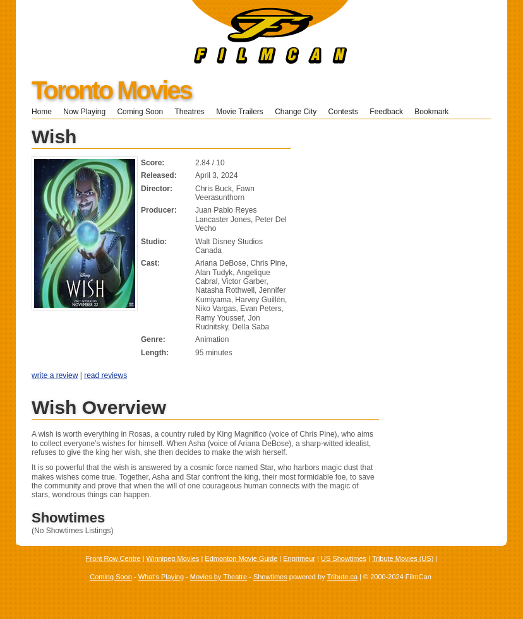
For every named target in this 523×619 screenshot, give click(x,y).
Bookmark (435, 111)
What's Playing (161, 577)
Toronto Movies (111, 90)
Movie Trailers (239, 111)
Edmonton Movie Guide (241, 558)
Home (42, 111)
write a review (55, 375)
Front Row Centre (113, 558)
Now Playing (84, 111)
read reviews (105, 375)
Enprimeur (299, 558)
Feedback (386, 111)
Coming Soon (140, 111)
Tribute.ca (342, 577)
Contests (343, 111)
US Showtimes (343, 558)
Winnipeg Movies (173, 558)
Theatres (189, 111)
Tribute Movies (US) (402, 558)
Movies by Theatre (218, 577)
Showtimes (270, 577)
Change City (295, 111)
